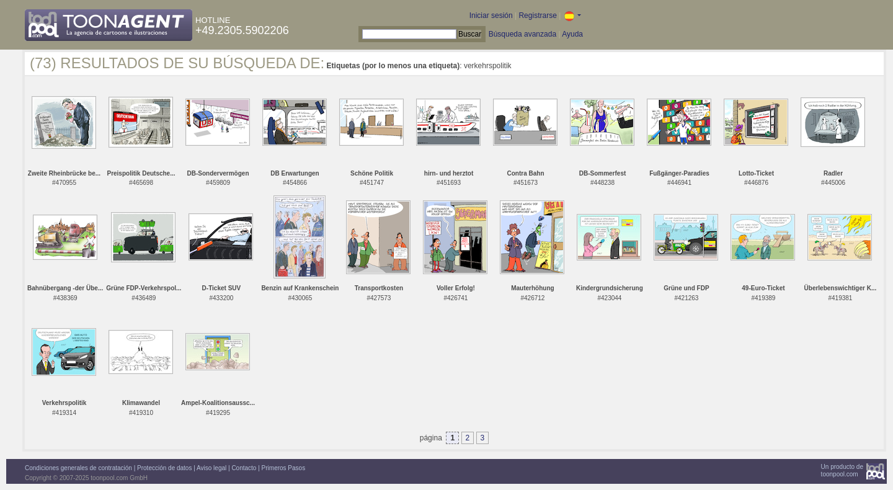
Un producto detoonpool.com (842, 470)
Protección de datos (164, 468)
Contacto (243, 468)
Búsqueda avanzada (522, 34)
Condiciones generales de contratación (78, 468)
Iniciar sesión (491, 15)
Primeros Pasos (284, 468)
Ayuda (572, 34)
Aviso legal (211, 468)
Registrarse (537, 15)
